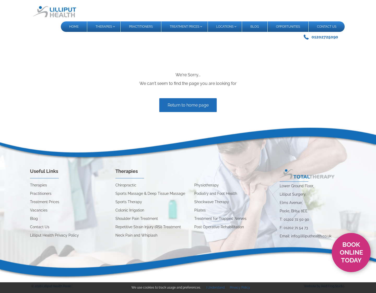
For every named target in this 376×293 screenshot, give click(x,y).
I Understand (215, 287)
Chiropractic (125, 185)
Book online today (351, 252)
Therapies (38, 185)
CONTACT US (326, 26)
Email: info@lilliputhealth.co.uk (305, 236)
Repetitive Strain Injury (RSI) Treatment (148, 227)
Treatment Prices (44, 202)
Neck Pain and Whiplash (136, 235)
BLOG (254, 26)
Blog (34, 218)
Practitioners (40, 193)
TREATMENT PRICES (186, 26)
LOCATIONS (226, 26)
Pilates (200, 210)
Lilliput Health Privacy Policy (54, 235)
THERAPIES (105, 26)
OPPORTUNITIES (288, 26)
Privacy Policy (240, 287)
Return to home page (188, 105)
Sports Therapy (128, 202)
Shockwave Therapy (211, 202)
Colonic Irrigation (129, 210)
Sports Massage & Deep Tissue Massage (150, 193)
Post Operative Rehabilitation (219, 227)
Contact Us (39, 227)
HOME (74, 26)
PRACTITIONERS (141, 26)
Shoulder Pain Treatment (136, 218)
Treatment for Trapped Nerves (220, 218)
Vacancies (39, 210)
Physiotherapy (206, 185)
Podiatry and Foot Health (215, 193)
